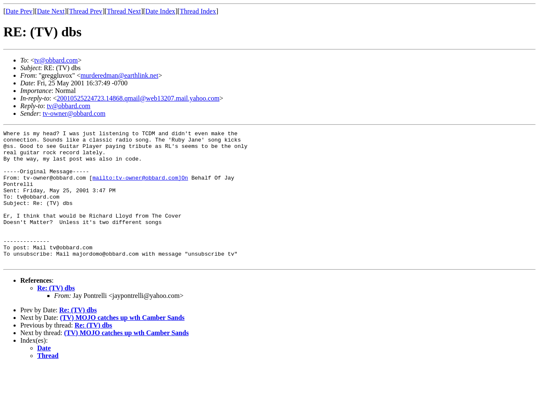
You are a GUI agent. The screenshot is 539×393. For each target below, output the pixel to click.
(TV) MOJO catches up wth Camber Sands (122, 344)
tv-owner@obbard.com (74, 113)
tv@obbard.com (56, 60)
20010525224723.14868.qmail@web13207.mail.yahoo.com (138, 98)
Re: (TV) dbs (56, 314)
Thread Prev (85, 11)
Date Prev (19, 11)
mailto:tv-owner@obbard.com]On (140, 187)
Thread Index (198, 11)
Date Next (51, 11)
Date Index (160, 11)
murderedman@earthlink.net (119, 75)
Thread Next (124, 11)
